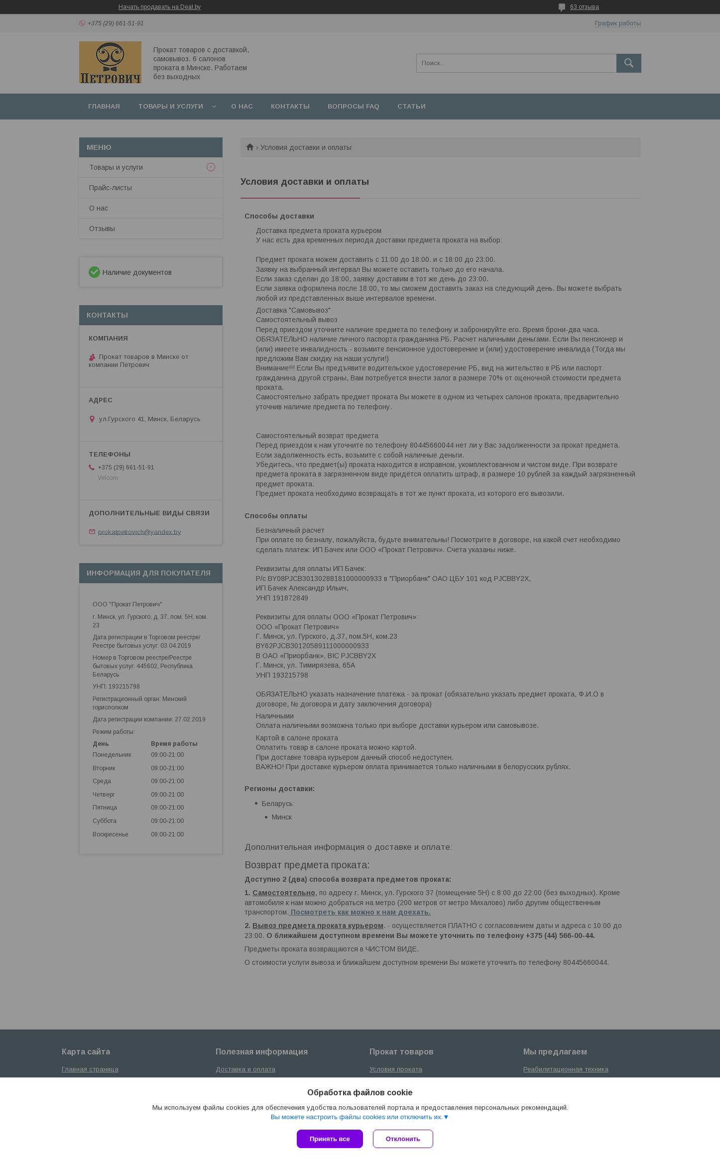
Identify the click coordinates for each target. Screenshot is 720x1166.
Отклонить (403, 1139)
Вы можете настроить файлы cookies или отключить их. (356, 1117)
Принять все (330, 1139)
